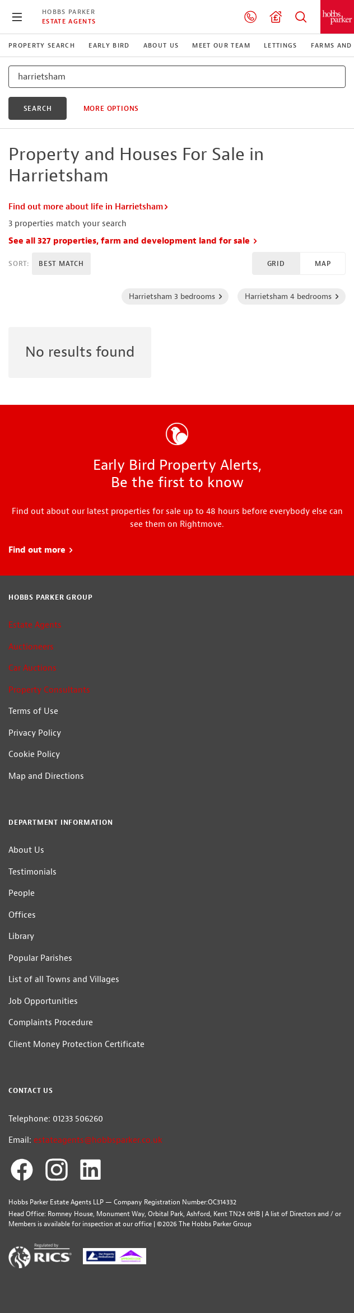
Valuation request (275, 17)
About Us (161, 45)
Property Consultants (49, 690)
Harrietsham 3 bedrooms (176, 296)
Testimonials (32, 872)
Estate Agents (69, 21)
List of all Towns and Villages (63, 979)
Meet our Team (221, 45)
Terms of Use (33, 711)
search (38, 108)
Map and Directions (46, 776)
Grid (276, 263)
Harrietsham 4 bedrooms (292, 296)
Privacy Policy (34, 733)
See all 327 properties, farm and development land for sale (133, 241)
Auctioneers (31, 647)
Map (322, 263)
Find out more (41, 550)
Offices (22, 915)
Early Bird (108, 45)
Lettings (280, 45)
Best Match (61, 263)
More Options (111, 108)
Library (21, 936)
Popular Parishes (40, 958)
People (21, 893)
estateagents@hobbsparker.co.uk (98, 1140)
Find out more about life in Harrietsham (88, 207)
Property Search (301, 17)
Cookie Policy (34, 754)
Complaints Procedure (50, 1022)
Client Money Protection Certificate (76, 1044)
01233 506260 (250, 17)
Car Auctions (32, 668)
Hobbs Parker (68, 12)
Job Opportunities (43, 1001)
